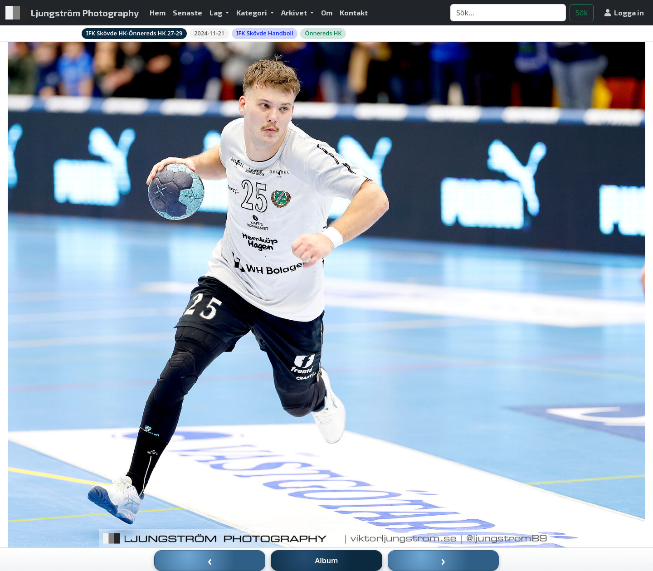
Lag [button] (217, 12)
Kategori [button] (252, 12)
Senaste (187, 12)
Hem (158, 12)
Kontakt (354, 12)
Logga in (624, 12)
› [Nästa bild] (443, 560)
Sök (581, 13)
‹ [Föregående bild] (210, 560)
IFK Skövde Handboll (264, 33)
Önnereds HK (323, 33)
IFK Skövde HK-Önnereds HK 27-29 (134, 33)
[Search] (508, 12)
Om (326, 12)
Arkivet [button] (294, 12)
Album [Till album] (326, 561)
